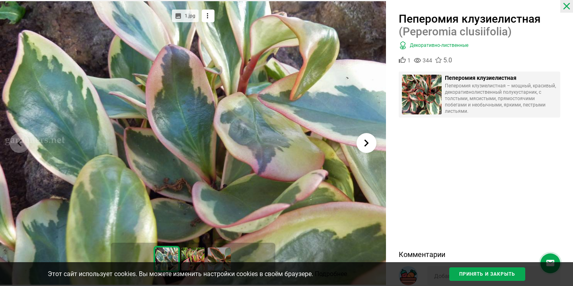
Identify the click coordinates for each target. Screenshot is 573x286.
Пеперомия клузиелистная (480, 78)
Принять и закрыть (487, 274)
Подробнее (331, 274)
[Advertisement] (479, 186)
